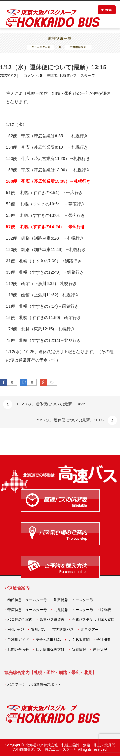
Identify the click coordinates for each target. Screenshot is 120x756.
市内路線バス (63, 629)
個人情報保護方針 (50, 649)
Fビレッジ (15, 629)
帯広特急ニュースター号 (27, 610)
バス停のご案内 (20, 620)
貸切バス (38, 629)
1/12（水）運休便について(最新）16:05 (69, 420)
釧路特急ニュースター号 (73, 600)
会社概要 (103, 640)
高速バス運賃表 (51, 620)
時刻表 (105, 610)
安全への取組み (48, 640)
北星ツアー (90, 629)
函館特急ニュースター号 (27, 600)
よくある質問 (79, 640)
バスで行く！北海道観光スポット (34, 684)
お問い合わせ (18, 649)
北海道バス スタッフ (77, 76)
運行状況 (100, 649)
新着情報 (79, 649)
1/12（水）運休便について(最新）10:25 (50, 404)
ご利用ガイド (18, 640)
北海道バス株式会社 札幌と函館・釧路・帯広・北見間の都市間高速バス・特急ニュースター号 (64, 747)
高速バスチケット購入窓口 (93, 620)
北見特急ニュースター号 (73, 610)
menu (107, 9)
